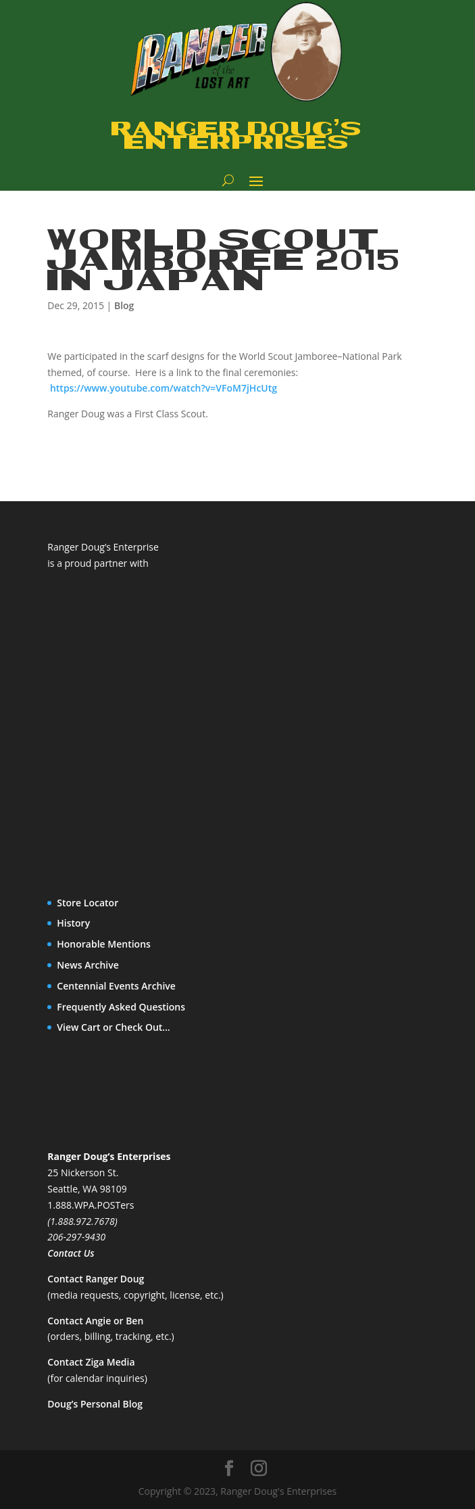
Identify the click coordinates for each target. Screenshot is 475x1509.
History (73, 922)
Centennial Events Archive (116, 985)
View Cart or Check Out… (113, 1027)
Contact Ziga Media (90, 1361)
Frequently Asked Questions (121, 1006)
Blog (124, 305)
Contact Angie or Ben (95, 1320)
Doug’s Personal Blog (95, 1403)
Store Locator (87, 902)
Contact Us (70, 1253)
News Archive (88, 964)
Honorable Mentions (104, 943)
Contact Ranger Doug (95, 1278)
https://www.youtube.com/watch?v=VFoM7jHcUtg (163, 387)
